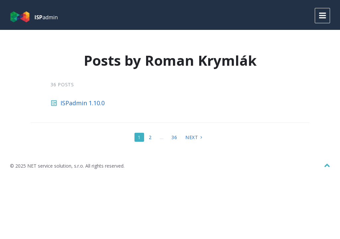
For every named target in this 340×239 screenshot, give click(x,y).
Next (191, 137)
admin (46, 17)
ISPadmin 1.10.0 (82, 103)
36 (174, 137)
